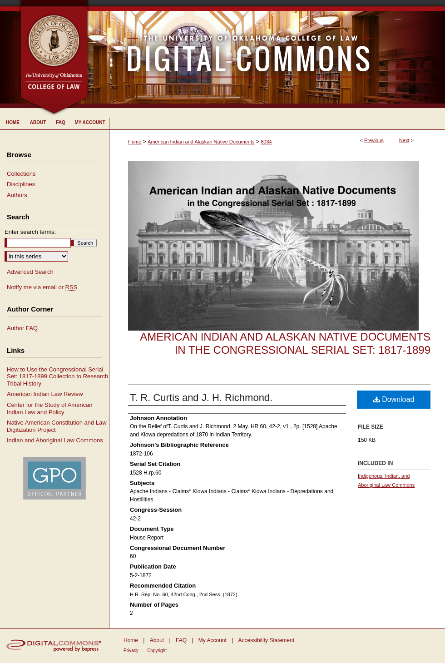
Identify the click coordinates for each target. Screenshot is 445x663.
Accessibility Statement (266, 640)
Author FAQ (22, 328)
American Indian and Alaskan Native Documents (201, 141)
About (157, 640)
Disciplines (21, 184)
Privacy (131, 650)
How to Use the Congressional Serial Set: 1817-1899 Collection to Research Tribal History (57, 376)
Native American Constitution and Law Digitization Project (57, 426)
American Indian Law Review (45, 394)
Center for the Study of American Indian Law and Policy (50, 408)
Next (404, 140)
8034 (266, 141)
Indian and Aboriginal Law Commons (55, 440)
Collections (21, 173)
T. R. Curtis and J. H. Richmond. (201, 397)
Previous (374, 140)
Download (394, 399)
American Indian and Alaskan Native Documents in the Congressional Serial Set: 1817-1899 (285, 343)
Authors (17, 195)
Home (134, 141)
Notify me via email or (42, 287)
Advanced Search (30, 271)
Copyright (157, 650)
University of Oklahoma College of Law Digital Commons (267, 54)
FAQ (181, 640)
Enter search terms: (30, 231)
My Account (212, 640)
